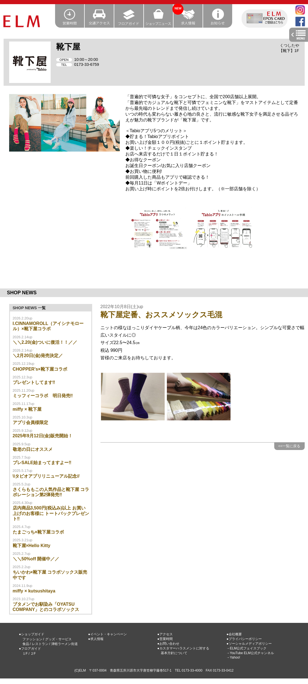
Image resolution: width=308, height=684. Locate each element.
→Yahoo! (233, 657)
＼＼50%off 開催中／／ (36, 558)
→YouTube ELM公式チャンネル (250, 653)
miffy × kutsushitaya (34, 591)
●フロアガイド (30, 649)
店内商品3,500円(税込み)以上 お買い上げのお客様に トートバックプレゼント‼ (51, 513)
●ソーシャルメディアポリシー (249, 644)
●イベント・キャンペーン (107, 634)
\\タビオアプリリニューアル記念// (46, 476)
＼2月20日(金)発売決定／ (38, 355)
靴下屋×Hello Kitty (31, 545)
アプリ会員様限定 (30, 422)
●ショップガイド (31, 634)
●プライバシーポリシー (244, 639)
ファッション (32, 639)
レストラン (40, 644)
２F (33, 654)
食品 (25, 644)
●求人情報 (95, 639)
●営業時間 (165, 639)
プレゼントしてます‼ (34, 382)
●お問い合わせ (168, 644)
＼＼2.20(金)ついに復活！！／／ (45, 342)
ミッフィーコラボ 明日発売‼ (43, 395)
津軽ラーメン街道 (64, 644)
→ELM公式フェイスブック (247, 648)
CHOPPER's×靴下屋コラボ (40, 369)
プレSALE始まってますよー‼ (42, 462)
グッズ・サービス (58, 639)
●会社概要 (234, 634)
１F (25, 654)
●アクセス (165, 634)
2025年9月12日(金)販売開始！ (43, 435)
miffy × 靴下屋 (27, 409)
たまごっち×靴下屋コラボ (38, 532)
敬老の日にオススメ (33, 449)
